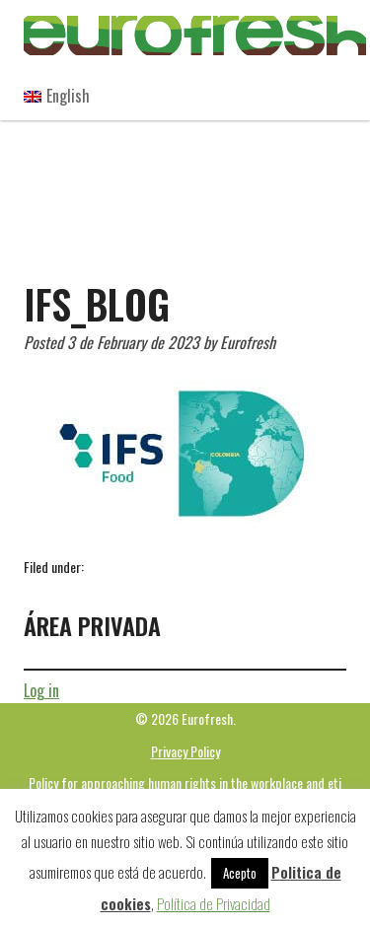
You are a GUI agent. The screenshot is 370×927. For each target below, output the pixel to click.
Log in (41, 690)
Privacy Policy (185, 751)
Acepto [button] (240, 873)
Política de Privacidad (213, 903)
